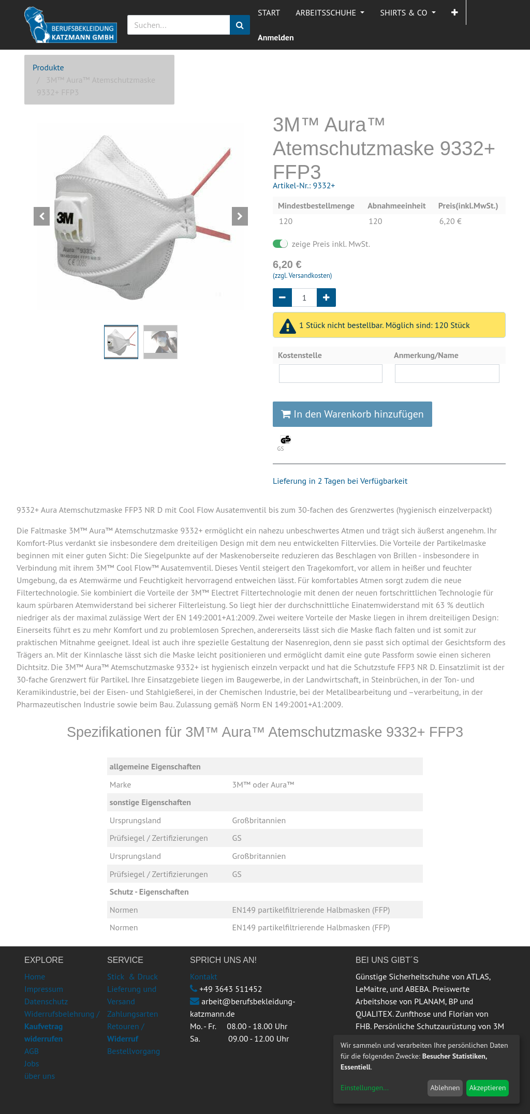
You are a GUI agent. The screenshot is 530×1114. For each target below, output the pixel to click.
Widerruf (122, 1038)
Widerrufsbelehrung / (61, 1026)
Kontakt (203, 976)
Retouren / (125, 1026)
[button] (455, 12)
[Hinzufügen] (326, 297)
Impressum (43, 989)
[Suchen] (240, 25)
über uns (39, 1076)
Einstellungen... (365, 1087)
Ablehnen (445, 1087)
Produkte (48, 67)
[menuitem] (269, 12)
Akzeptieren (487, 1087)
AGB (31, 1051)
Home (34, 976)
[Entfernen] (282, 297)
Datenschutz (46, 1001)
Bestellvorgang (133, 1051)
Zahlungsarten (132, 1013)
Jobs (31, 1063)
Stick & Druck (132, 976)
